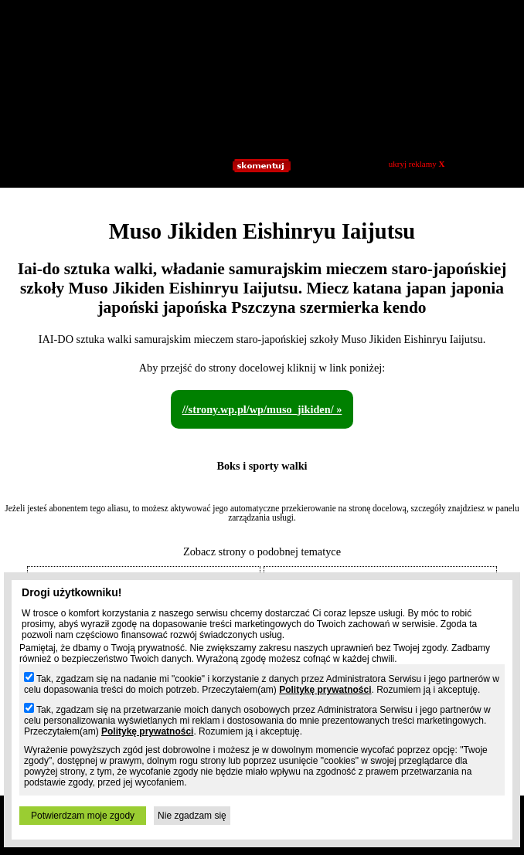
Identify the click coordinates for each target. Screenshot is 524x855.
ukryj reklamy (417, 163)
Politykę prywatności (325, 689)
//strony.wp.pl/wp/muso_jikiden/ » (262, 409)
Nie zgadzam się (192, 815)
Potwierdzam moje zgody (82, 815)
